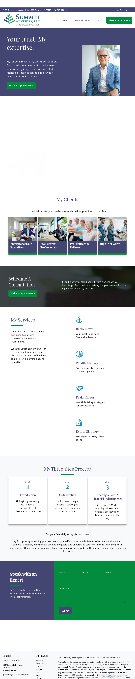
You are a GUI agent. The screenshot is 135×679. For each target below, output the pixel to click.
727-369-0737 (61, 2)
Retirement (40, 653)
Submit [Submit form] (65, 603)
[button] (66, 12)
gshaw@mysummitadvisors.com (16, 667)
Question (64, 581)
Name (62, 565)
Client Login (123, 2)
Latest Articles (41, 674)
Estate (38, 659)
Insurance (40, 662)
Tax (37, 665)
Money (38, 668)
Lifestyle (39, 671)
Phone (108, 565)
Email (85, 565)
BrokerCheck (114, 650)
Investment (40, 656)
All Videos (39, 677)
